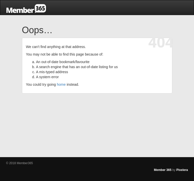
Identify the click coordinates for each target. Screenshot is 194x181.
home (61, 84)
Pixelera (182, 170)
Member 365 (162, 170)
